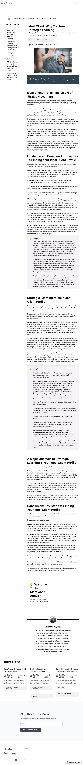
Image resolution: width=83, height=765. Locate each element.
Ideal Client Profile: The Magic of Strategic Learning (11, 34)
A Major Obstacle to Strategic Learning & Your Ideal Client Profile (12, 66)
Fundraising (61, 687)
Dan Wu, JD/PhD (53, 626)
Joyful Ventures (6, 3)
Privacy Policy (27, 748)
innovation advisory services (54, 141)
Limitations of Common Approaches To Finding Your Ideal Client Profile (13, 46)
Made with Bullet (20, 760)
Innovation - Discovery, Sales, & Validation (40, 695)
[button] (81, 3)
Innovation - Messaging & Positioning (41, 40)
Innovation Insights (18, 18)
